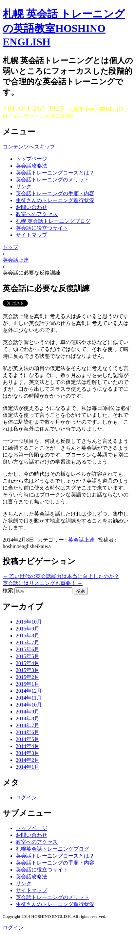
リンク (23, 186)
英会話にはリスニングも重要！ (43, 583)
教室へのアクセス (37, 214)
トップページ (31, 159)
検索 (8, 590)
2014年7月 (27, 725)
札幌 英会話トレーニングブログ (53, 221)
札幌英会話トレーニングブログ (52, 849)
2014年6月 (27, 732)
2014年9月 (27, 711)
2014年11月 (29, 698)
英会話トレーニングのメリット (52, 179)
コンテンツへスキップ (29, 146)
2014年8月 (27, 718)
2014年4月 (27, 746)
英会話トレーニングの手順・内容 (55, 193)
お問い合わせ (31, 207)
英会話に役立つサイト (42, 228)
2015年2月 (27, 677)
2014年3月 (27, 753)
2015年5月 (27, 656)
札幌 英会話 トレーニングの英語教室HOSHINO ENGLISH (64, 28)
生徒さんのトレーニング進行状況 (55, 200)
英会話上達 (81, 540)
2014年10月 (29, 704)
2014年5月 (27, 739)
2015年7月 (27, 642)
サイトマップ (31, 235)
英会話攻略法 (31, 166)
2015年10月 (29, 622)
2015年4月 (27, 663)
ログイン (26, 797)
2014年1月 (27, 767)
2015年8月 (27, 635)
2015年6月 (27, 649)
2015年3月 (27, 670)
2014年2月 (27, 760)
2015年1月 (27, 684)
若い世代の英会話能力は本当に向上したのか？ (61, 576)
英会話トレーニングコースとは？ (55, 172)
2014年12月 (29, 691)
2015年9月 (27, 628)
